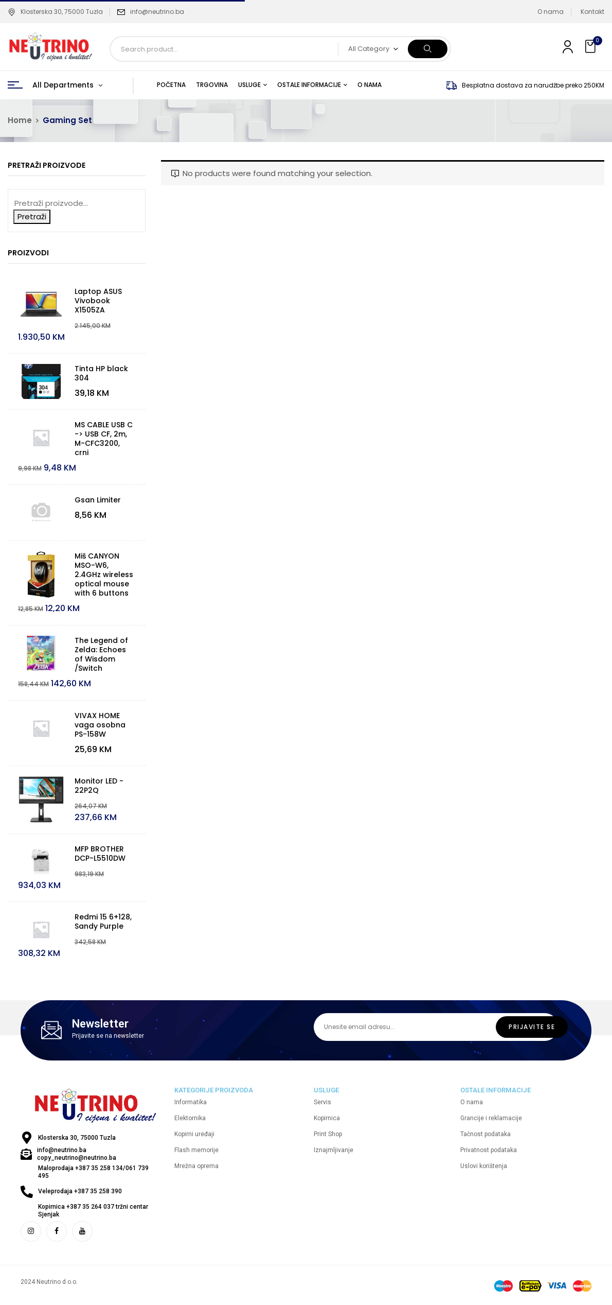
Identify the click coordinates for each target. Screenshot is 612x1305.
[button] (591, 46)
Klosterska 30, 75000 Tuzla (55, 11)
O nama (550, 11)
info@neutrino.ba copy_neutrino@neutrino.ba (76, 1153)
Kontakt (592, 11)
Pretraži (31, 216)
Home (20, 120)
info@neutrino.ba (157, 11)
